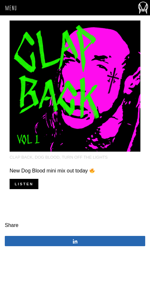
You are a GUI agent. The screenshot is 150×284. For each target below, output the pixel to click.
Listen (24, 184)
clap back (21, 157)
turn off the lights (84, 157)
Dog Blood (47, 157)
